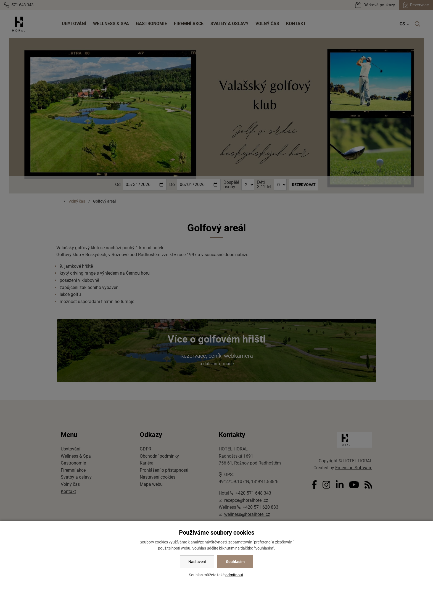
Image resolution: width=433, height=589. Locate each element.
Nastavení (197, 561)
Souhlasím (235, 561)
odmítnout (234, 575)
